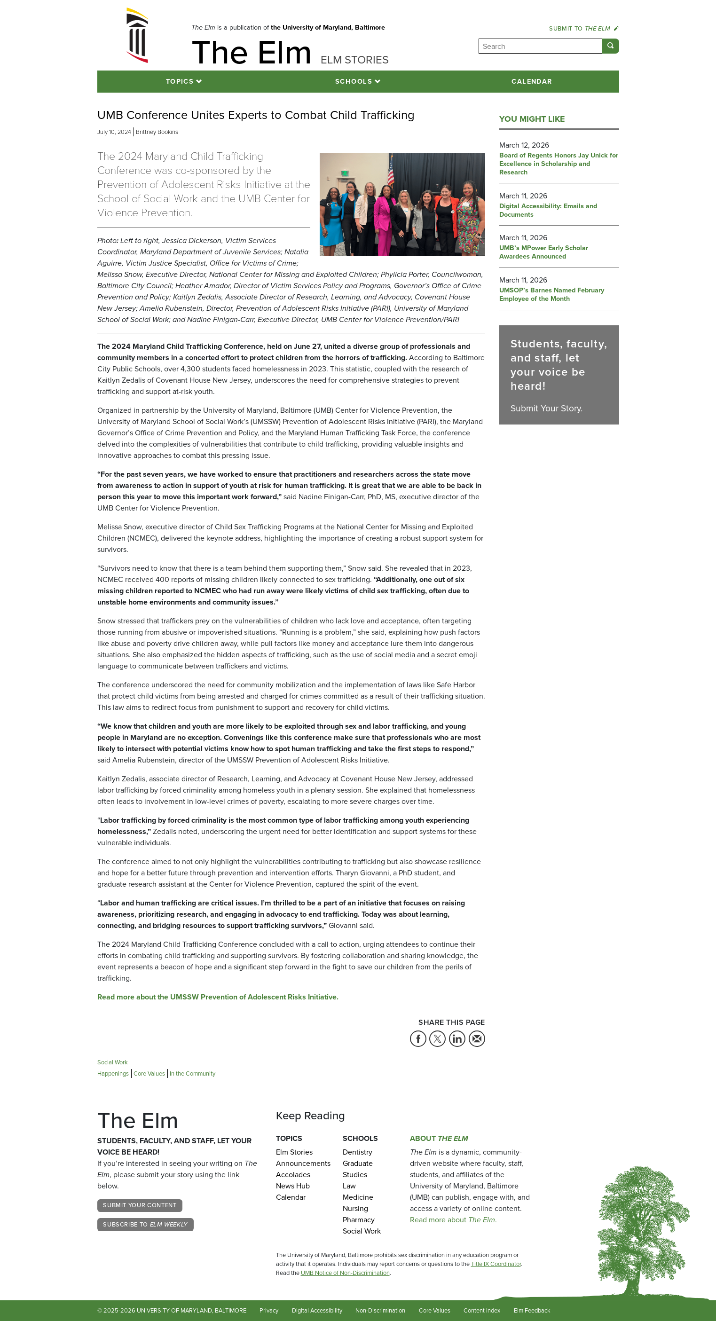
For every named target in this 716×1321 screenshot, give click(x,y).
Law (349, 1185)
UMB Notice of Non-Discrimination (345, 1272)
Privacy (269, 1310)
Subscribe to (145, 1224)
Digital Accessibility (317, 1310)
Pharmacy (359, 1219)
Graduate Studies (358, 1169)
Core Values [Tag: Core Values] (149, 1073)
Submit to (584, 28)
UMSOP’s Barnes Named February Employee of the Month (551, 295)
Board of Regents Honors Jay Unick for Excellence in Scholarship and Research (558, 164)
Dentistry (357, 1152)
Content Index (482, 1310)
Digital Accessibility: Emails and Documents (548, 211)
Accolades (293, 1174)
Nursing (355, 1208)
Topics (180, 81)
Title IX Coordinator (496, 1263)
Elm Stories (294, 1152)
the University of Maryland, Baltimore (328, 27)
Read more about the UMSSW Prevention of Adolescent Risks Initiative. (217, 996)
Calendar (531, 81)
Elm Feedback (532, 1310)
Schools (353, 81)
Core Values (434, 1310)
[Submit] (610, 46)
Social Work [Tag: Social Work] (112, 1062)
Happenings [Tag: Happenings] (113, 1073)
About (439, 1138)
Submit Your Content (139, 1205)
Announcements (302, 1163)
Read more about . (453, 1219)
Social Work (362, 1231)
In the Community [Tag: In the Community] (192, 1073)
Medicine (358, 1197)
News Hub (293, 1185)
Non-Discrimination (380, 1310)
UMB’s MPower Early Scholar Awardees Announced (543, 252)
